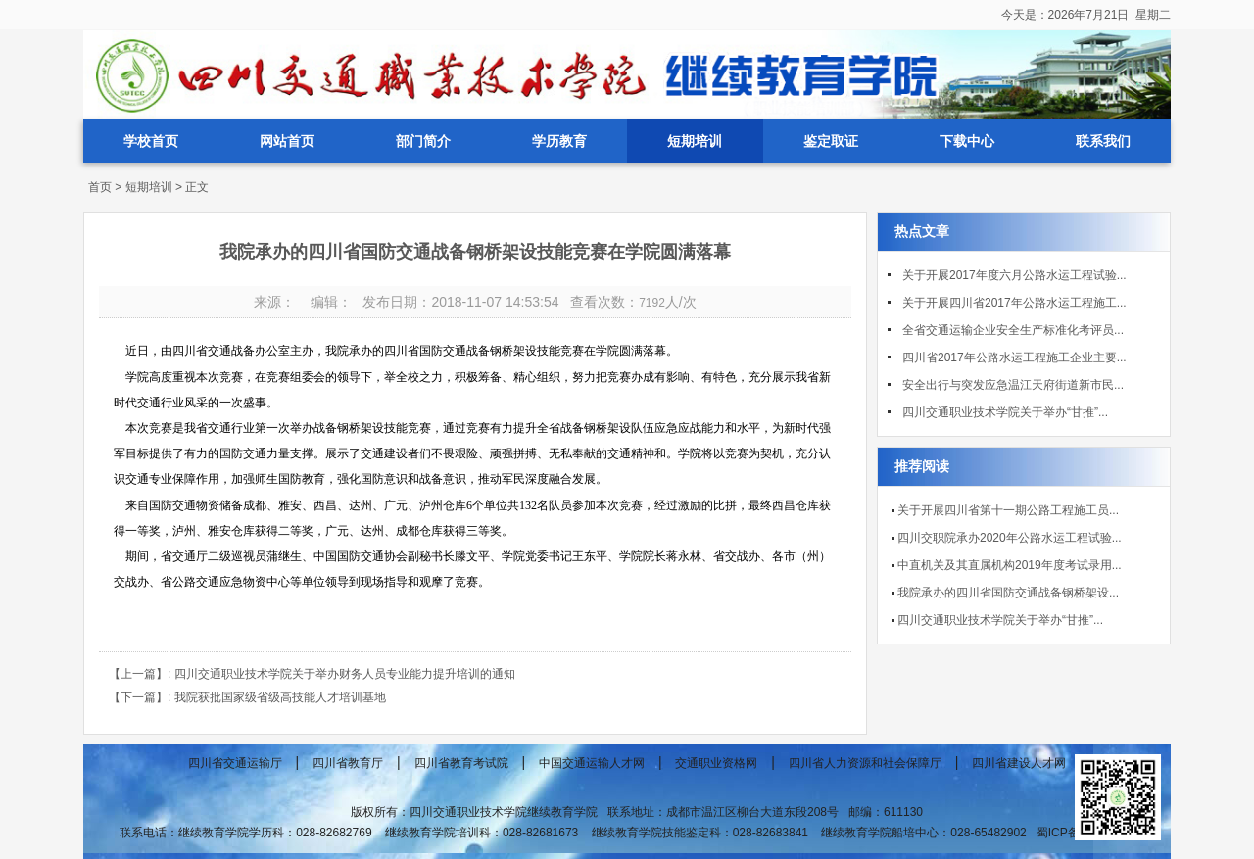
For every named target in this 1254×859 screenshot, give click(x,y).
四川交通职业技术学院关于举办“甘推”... (1005, 412)
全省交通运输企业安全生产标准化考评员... (1013, 330)
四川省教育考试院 (461, 763)
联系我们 (1103, 141)
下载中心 (967, 141)
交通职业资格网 (716, 763)
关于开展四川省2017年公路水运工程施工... (1014, 303)
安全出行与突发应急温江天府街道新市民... (1013, 385)
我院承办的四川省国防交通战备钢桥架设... (1008, 592)
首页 (100, 187)
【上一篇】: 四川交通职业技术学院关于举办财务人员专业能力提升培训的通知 (312, 674)
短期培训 (694, 141)
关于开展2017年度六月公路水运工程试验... (1014, 275)
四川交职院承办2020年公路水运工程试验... (1009, 538)
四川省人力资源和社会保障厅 (865, 763)
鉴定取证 (830, 141)
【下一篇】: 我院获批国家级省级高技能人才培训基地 (247, 697)
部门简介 (423, 141)
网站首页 (287, 141)
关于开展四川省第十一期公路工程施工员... (1008, 510)
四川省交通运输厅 (235, 763)
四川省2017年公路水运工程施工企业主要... (1014, 357)
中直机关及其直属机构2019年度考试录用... (1009, 565)
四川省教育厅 (348, 763)
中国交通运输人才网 (592, 763)
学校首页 (150, 141)
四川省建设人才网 (1019, 763)
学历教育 (559, 141)
